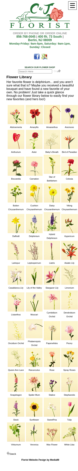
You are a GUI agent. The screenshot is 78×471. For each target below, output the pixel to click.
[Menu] (72, 6)
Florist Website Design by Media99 (40, 460)
